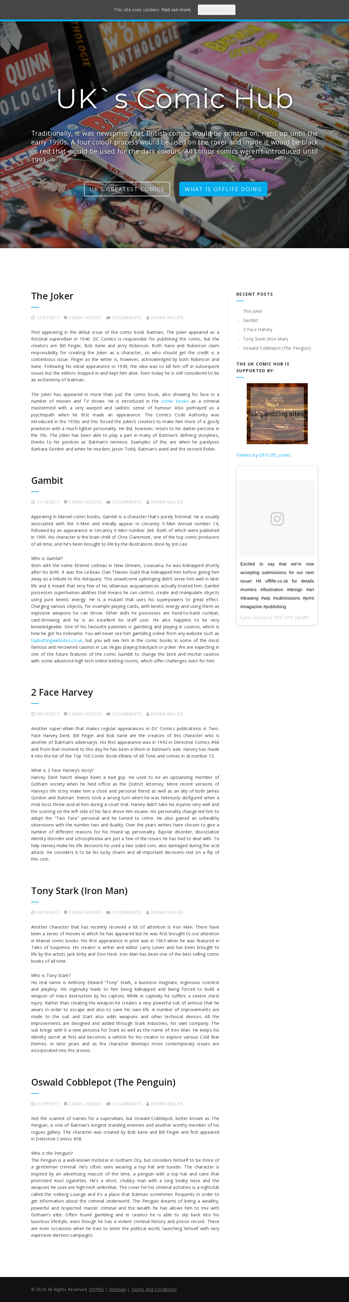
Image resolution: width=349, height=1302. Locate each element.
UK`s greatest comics (127, 189)
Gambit (47, 480)
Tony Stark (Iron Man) (79, 890)
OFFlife (96, 1289)
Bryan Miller (167, 317)
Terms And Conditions (154, 1289)
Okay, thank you (217, 9)
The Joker (52, 296)
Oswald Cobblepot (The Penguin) (103, 1082)
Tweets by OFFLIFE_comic (263, 455)
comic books (175, 401)
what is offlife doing (223, 189)
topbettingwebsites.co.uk (56, 640)
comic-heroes (85, 317)
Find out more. (177, 9)
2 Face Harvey (62, 692)
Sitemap (117, 1289)
